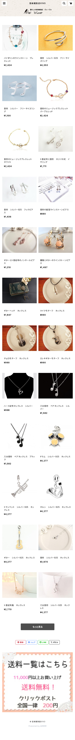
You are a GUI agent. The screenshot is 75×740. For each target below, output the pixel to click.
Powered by (38, 726)
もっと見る (38, 626)
